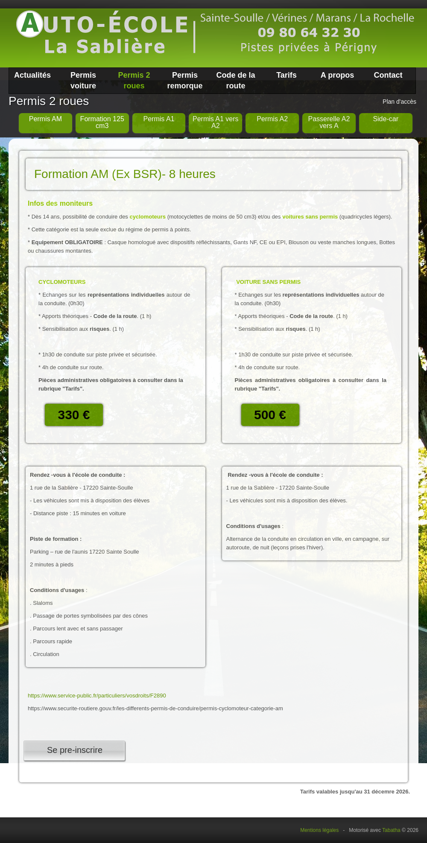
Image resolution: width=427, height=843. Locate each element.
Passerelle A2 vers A (329, 122)
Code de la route (235, 80)
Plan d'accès (399, 101)
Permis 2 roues (134, 80)
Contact (388, 75)
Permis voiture (83, 80)
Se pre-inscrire (74, 750)
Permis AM (45, 119)
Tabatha (391, 830)
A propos (337, 75)
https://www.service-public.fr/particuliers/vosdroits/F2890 (97, 695)
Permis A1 (159, 119)
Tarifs (286, 75)
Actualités (32, 75)
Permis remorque (184, 80)
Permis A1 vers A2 (216, 122)
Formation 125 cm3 (102, 122)
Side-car (385, 119)
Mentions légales (319, 830)
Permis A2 (272, 119)
